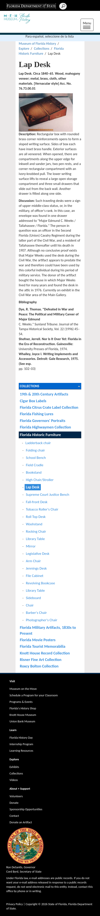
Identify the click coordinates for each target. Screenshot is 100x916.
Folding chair (35, 450)
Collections (41, 48)
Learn (13, 730)
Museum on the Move (23, 689)
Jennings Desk (36, 568)
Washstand (34, 524)
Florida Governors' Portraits (42, 420)
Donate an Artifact (21, 822)
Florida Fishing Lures (36, 413)
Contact (14, 816)
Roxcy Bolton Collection (39, 666)
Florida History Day (21, 738)
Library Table (35, 539)
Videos (14, 780)
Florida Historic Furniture (40, 434)
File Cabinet (34, 575)
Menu (88, 25)
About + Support (20, 789)
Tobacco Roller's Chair (42, 509)
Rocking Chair (36, 531)
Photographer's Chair (41, 620)
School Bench (36, 457)
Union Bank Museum (22, 721)
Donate (14, 803)
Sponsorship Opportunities (26, 809)
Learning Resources (21, 751)
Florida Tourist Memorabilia (42, 646)
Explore (24, 48)
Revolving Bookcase (40, 583)
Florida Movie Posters (38, 639)
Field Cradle (34, 465)
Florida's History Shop (23, 708)
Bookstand (34, 472)
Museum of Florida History (37, 43)
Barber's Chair (36, 612)
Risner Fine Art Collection (41, 659)
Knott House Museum (23, 715)
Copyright (31, 904)
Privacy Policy (14, 904)
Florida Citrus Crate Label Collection (49, 407)
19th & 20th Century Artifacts (44, 394)
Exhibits (14, 767)
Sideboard (33, 598)
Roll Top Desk (36, 516)
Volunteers (16, 796)
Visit (12, 681)
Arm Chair (33, 561)
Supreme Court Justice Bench (47, 494)
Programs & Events (21, 702)
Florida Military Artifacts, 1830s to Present (48, 630)
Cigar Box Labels (33, 400)
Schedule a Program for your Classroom (34, 695)
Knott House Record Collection (45, 653)
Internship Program (21, 744)
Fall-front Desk (37, 502)
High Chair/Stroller (40, 480)
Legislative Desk (37, 553)
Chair (30, 605)
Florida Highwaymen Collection (45, 427)
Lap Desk (33, 487)
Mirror (31, 546)
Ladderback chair (38, 443)
